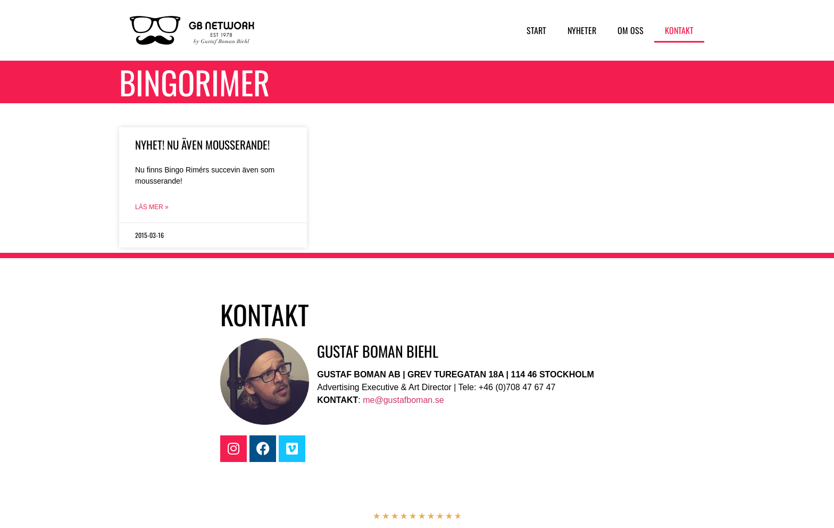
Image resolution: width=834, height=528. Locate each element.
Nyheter (582, 30)
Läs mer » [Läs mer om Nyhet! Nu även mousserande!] (152, 207)
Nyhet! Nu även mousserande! (202, 144)
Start (536, 30)
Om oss (631, 30)
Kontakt (679, 30)
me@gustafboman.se (403, 400)
